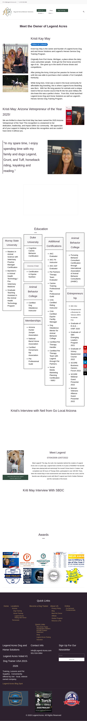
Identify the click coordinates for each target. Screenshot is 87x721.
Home (6, 606)
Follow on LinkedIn (39, 44)
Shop (38, 635)
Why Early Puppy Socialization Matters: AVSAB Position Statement (44, 629)
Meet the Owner (57, 613)
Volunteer (40, 640)
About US (54, 606)
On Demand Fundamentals (70, 609)
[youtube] (85, 347)
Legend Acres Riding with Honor (20, 617)
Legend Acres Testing (44, 637)
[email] (85, 370)
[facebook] (85, 355)
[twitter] (85, 358)
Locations (15, 606)
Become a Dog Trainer (38, 606)
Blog (53, 611)
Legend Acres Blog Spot (13, 684)
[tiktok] (85, 373)
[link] (43, 692)
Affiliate (54, 616)
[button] (84, 12)
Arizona (14, 608)
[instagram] (85, 351)
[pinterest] (85, 366)
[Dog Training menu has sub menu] (61, 11)
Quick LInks (40, 625)
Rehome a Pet (56, 621)
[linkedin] (85, 362)
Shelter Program (57, 618)
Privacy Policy (56, 608)
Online (67, 606)
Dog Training (17, 611)
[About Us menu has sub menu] (40, 11)
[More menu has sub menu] (72, 11)
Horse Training (18, 613)
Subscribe (71, 659)
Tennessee (15, 620)
